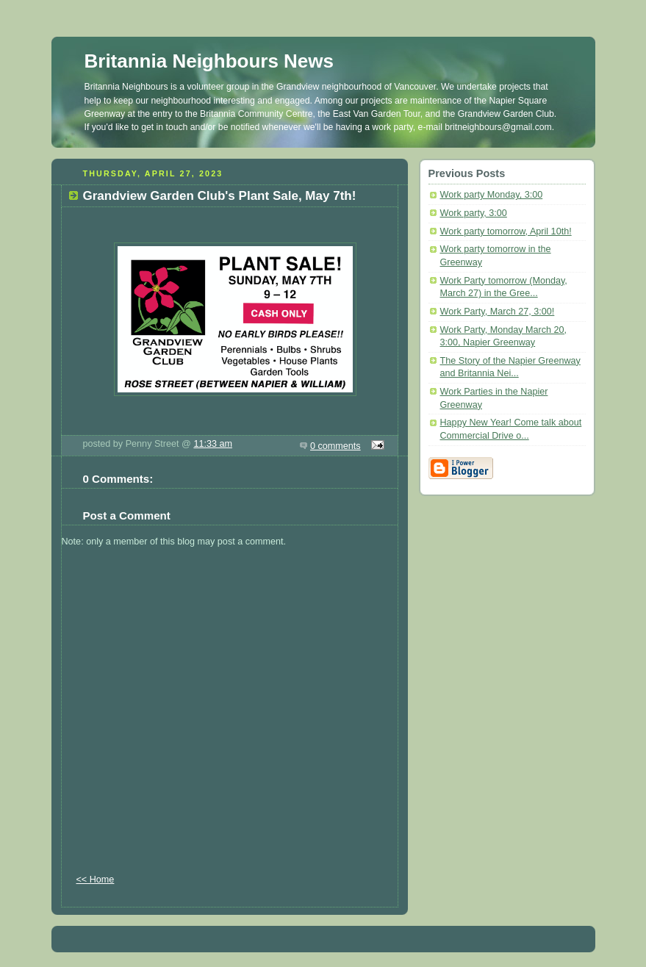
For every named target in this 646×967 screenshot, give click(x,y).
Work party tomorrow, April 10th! (506, 231)
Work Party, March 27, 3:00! (497, 311)
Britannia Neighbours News (209, 61)
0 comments (335, 446)
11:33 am (212, 444)
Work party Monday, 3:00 (491, 195)
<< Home (95, 879)
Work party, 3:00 (473, 213)
